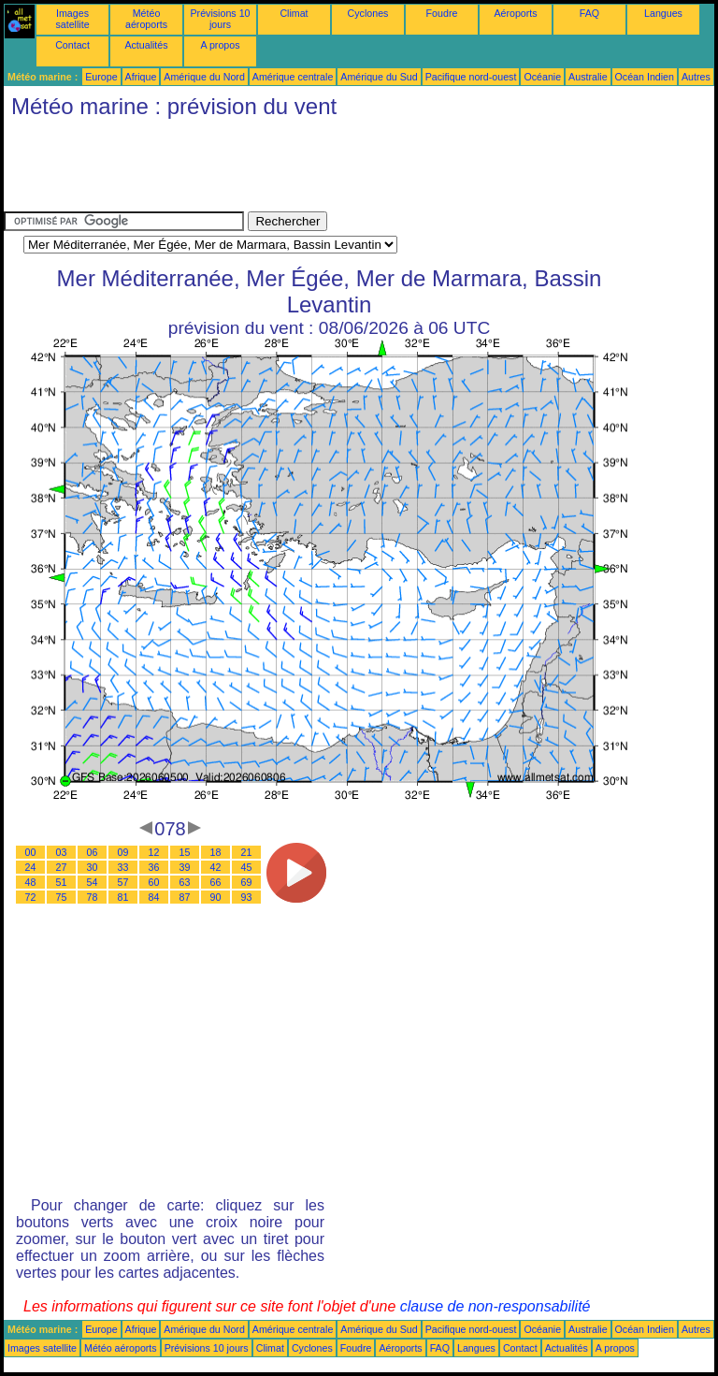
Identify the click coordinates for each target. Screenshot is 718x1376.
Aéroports (515, 13)
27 (61, 867)
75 (61, 897)
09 (123, 852)
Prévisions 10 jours (221, 18)
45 (246, 867)
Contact (72, 45)
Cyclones (368, 13)
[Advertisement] (344, 169)
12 (154, 852)
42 (216, 867)
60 (154, 882)
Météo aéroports (146, 18)
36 (154, 867)
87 (185, 897)
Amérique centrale (292, 76)
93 (246, 897)
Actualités (145, 45)
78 (92, 897)
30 (92, 867)
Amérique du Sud (378, 76)
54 (92, 882)
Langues (663, 13)
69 (246, 882)
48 (30, 882)
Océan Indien (644, 76)
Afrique (141, 76)
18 (216, 852)
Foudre (442, 13)
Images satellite (72, 18)
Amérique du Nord (204, 76)
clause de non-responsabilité (495, 1306)
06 (92, 852)
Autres (696, 76)
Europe (101, 76)
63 (185, 882)
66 (216, 882)
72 (30, 897)
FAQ (589, 13)
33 (123, 867)
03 (61, 852)
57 (123, 882)
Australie (587, 76)
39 (185, 867)
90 (216, 897)
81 (123, 897)
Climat (294, 13)
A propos (219, 45)
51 (61, 882)
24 (30, 867)
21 (246, 852)
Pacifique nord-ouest (471, 76)
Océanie (542, 76)
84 (154, 897)
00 (30, 852)
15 (185, 852)
